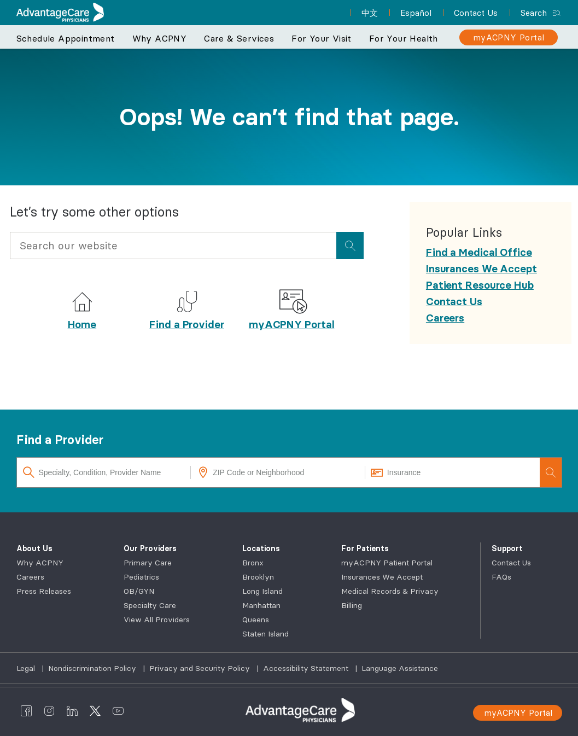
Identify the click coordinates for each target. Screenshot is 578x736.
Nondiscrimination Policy (93, 668)
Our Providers (150, 548)
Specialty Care (150, 605)
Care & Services (239, 38)
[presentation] (350, 245)
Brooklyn (258, 577)
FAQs (501, 577)
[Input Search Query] (173, 245)
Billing (351, 605)
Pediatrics (141, 577)
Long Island (262, 591)
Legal (26, 668)
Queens (255, 619)
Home (82, 324)
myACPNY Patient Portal (387, 563)
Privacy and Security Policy (200, 668)
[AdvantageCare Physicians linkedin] (72, 710)
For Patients (365, 548)
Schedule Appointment (65, 38)
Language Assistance (399, 668)
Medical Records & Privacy (390, 591)
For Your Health (403, 38)
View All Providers (157, 619)
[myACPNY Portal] (508, 37)
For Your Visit (321, 38)
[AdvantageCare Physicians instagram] (49, 710)
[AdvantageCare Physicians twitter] (95, 710)
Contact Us (511, 563)
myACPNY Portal (292, 324)
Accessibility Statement (307, 668)
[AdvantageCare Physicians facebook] (26, 710)
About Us (34, 548)
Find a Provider (186, 324)
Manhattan (261, 605)
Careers (30, 577)
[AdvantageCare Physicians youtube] (118, 710)
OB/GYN (139, 591)
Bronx (253, 563)
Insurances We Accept (382, 577)
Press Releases (43, 591)
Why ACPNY (159, 38)
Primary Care (148, 563)
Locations (261, 548)
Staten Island (265, 634)
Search (534, 13)
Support (507, 548)
